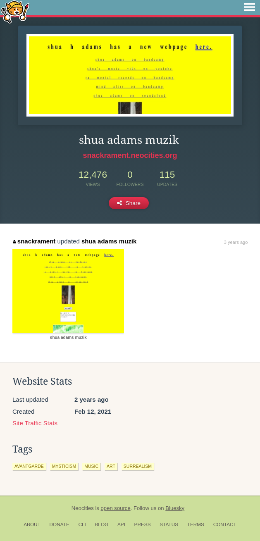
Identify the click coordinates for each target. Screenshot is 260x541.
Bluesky (174, 508)
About (32, 524)
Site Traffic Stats (34, 423)
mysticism (64, 466)
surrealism (138, 466)
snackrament (34, 241)
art (111, 466)
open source (116, 508)
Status (169, 524)
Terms (195, 524)
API (121, 524)
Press (142, 524)
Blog (101, 524)
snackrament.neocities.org (130, 155)
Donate (59, 524)
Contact (224, 524)
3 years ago (236, 242)
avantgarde (29, 466)
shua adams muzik (108, 241)
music (91, 466)
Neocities (83, 508)
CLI (82, 524)
